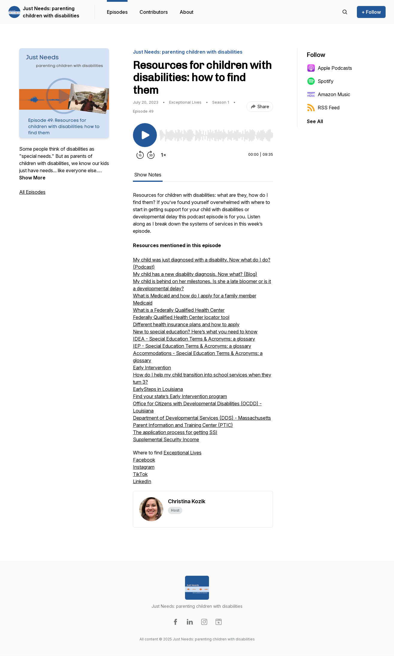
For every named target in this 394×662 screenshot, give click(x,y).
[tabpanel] (203, 341)
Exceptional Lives (182, 453)
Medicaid (142, 303)
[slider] (216, 135)
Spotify (320, 81)
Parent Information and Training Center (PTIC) (183, 425)
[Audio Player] (216, 133)
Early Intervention (152, 368)
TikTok (140, 474)
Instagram (143, 467)
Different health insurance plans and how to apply (186, 324)
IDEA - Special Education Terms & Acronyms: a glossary (194, 339)
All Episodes (32, 192)
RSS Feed (323, 107)
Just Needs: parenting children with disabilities (51, 12)
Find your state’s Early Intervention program (180, 396)
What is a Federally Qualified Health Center (179, 310)
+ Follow (371, 12)
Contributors (154, 12)
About (186, 12)
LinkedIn (142, 481)
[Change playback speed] (163, 155)
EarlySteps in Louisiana (158, 389)
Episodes (117, 12)
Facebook (144, 460)
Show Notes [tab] (147, 175)
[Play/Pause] (145, 135)
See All (315, 121)
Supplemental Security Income (166, 439)
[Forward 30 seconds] (151, 155)
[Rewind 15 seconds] (140, 155)
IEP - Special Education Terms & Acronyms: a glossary (192, 346)
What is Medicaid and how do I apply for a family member (194, 296)
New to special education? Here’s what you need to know (195, 332)
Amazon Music (328, 94)
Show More (32, 178)
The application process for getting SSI (175, 432)
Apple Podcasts (329, 68)
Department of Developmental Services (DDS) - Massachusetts (202, 418)
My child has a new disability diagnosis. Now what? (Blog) (195, 274)
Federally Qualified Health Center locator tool (181, 317)
